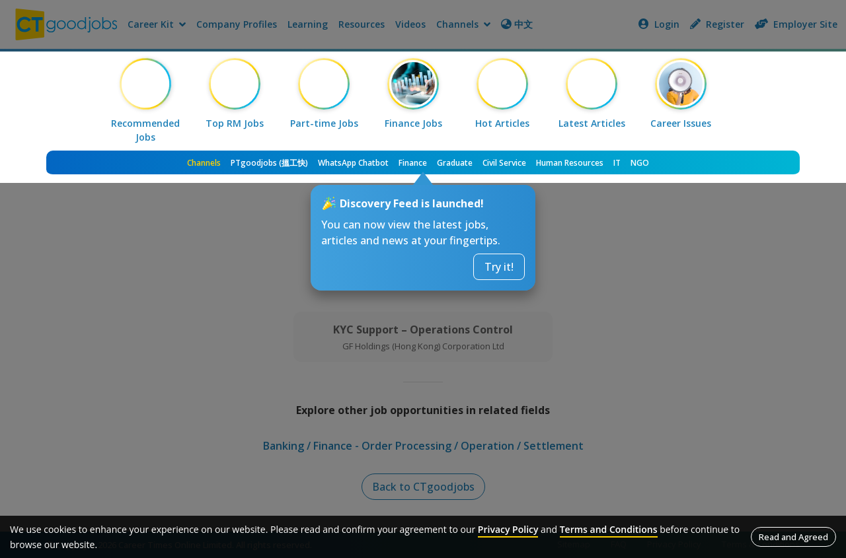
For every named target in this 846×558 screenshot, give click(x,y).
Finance (413, 162)
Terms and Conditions (609, 529)
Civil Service (504, 162)
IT (617, 162)
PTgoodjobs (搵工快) (269, 162)
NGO (640, 162)
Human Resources (569, 162)
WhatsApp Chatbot (353, 162)
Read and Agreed (793, 537)
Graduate (455, 162)
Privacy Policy (508, 529)
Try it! (499, 267)
